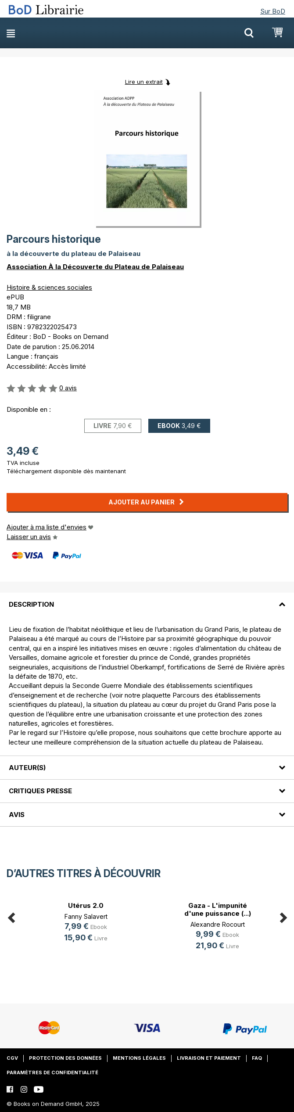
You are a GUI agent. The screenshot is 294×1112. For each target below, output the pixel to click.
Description (31, 604)
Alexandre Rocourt (217, 924)
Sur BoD (272, 11)
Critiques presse (40, 791)
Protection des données (65, 1058)
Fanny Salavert (86, 916)
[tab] (147, 599)
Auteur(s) (27, 767)
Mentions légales (139, 1058)
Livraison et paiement (209, 1058)
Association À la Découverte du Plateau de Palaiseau (95, 267)
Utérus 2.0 (86, 905)
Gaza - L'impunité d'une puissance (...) (217, 909)
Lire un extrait (144, 81)
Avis (17, 814)
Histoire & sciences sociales (49, 287)
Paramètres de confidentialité (52, 1072)
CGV (12, 1058)
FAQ (257, 1058)
